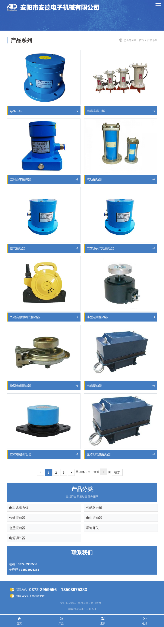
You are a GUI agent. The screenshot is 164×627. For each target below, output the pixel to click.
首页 (141, 40)
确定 (117, 472)
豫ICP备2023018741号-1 (82, 609)
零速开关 (92, 528)
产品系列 (152, 40)
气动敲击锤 (94, 508)
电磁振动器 (94, 518)
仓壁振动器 (17, 528)
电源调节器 (17, 538)
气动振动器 (17, 518)
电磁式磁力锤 (18, 508)
